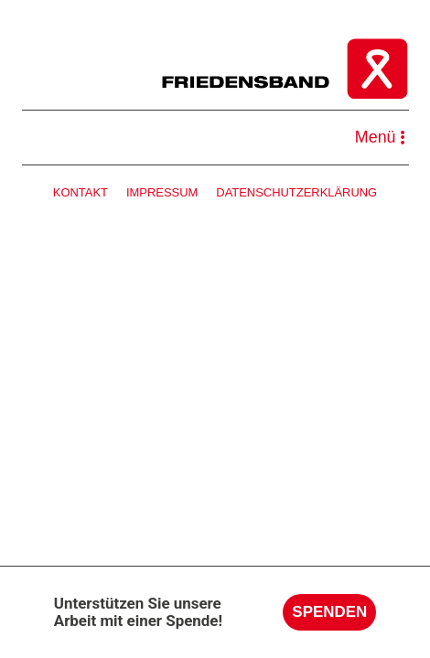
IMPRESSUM (162, 192)
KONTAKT (80, 192)
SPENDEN (329, 612)
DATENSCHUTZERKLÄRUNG (296, 192)
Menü (379, 137)
